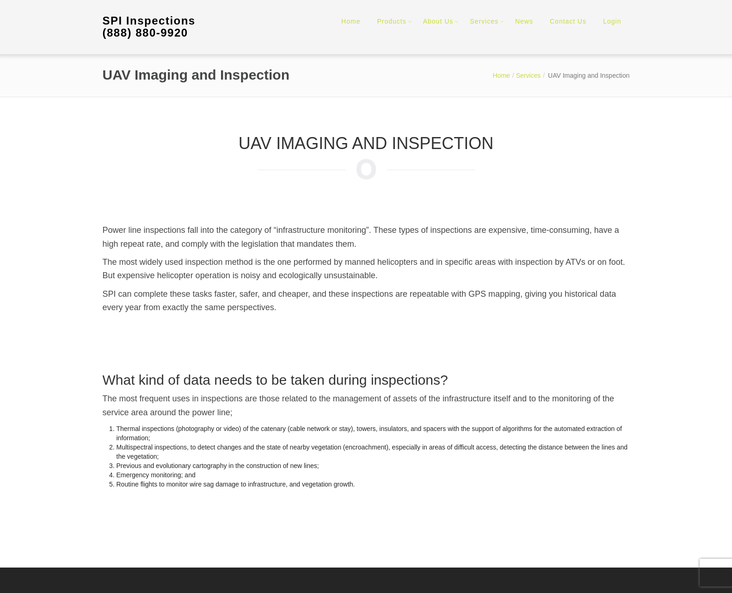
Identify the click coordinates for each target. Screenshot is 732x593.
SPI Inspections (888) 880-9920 (149, 26)
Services (484, 21)
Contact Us (568, 21)
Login (612, 21)
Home (350, 21)
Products (391, 21)
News (524, 21)
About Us (438, 21)
